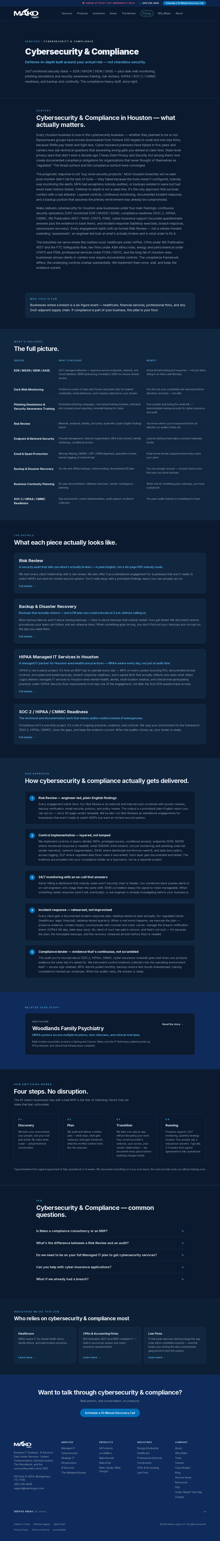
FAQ (177, 1487)
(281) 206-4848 (149, 3)
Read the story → (172, 1024)
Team (178, 1457)
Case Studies (182, 1467)
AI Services (67, 1467)
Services (67, 13)
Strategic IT (67, 1457)
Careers (179, 1462)
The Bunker (129, 13)
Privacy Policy (21, 1529)
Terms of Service (40, 1529)
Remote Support (41, 1524)
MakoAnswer (106, 1457)
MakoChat (105, 1462)
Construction (144, 1462)
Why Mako (164, 13)
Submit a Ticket (22, 1524)
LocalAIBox (105, 1453)
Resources (181, 1482)
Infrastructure (68, 1462)
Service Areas (183, 1477)
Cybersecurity (69, 1453)
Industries (99, 13)
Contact (179, 1496)
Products (82, 13)
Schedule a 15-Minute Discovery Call (184, 3)
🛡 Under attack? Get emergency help (108, 3)
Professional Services (149, 1457)
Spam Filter (59, 1524)
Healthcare (143, 1453)
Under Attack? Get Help (188, 1492)
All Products (106, 1448)
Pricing (147, 13)
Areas (113, 13)
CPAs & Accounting (148, 1467)
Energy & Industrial (147, 1448)
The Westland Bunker (73, 1472)
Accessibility (59, 1529)
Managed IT (68, 1448)
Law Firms (142, 1472)
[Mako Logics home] (26, 13)
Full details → (27, 586)
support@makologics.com (29, 1488)
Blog (177, 1472)
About (179, 13)
